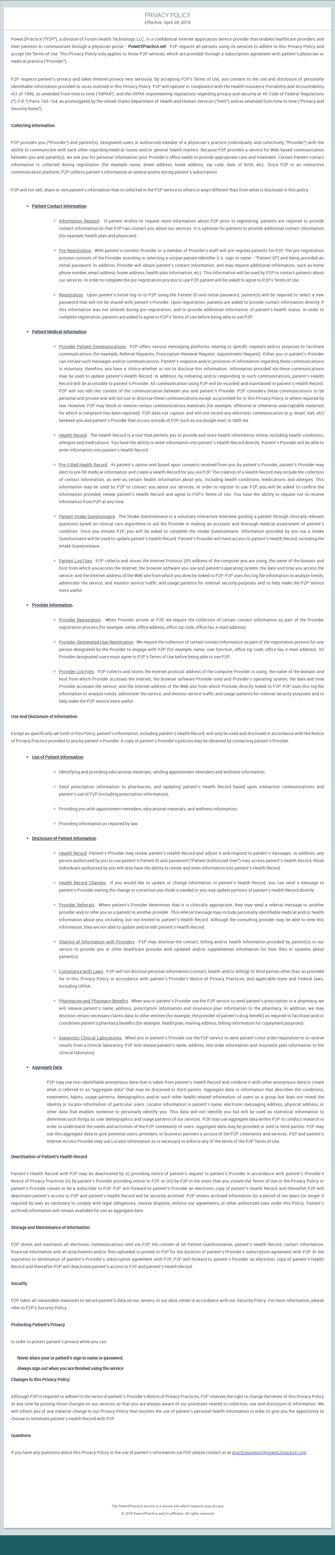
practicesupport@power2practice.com (269, 1452)
